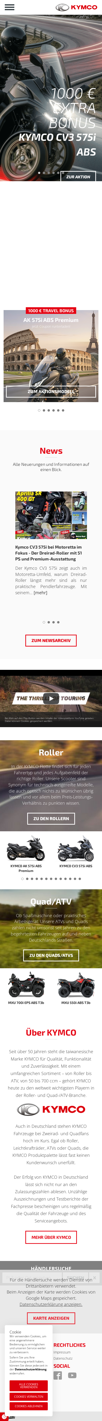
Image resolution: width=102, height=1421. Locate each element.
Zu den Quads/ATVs (51, 955)
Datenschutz (63, 1358)
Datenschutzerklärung (31, 1369)
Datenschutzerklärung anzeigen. (51, 1304)
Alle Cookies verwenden (28, 1385)
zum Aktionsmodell (51, 391)
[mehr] (40, 592)
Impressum (62, 1352)
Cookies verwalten (28, 1397)
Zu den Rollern (51, 818)
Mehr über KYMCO (51, 1237)
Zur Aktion (78, 176)
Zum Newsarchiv (51, 640)
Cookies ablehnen (29, 1406)
